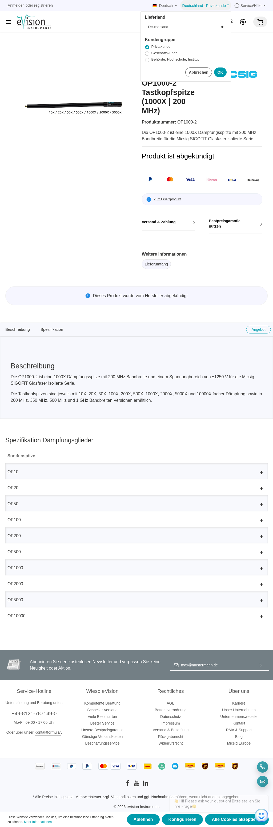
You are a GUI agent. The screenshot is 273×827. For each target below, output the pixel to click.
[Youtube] (137, 785)
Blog (239, 736)
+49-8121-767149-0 (34, 713)
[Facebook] (128, 785)
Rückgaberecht (170, 736)
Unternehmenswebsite (238, 716)
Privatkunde (161, 47)
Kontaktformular (48, 732)
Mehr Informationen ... (39, 822)
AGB (171, 703)
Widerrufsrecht (170, 743)
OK (220, 72)
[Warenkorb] (260, 22)
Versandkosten (123, 797)
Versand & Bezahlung (171, 730)
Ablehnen (143, 819)
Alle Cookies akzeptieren (237, 819)
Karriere (239, 703)
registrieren (43, 5)
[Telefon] (262, 767)
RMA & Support (239, 730)
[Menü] (8, 22)
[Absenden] (260, 665)
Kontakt (238, 723)
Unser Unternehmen (239, 710)
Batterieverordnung (170, 710)
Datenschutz (170, 716)
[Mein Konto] (231, 22)
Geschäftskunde (164, 53)
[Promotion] (243, 22)
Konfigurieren (182, 819)
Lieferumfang (156, 264)
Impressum (170, 723)
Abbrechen (198, 72)
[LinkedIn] (145, 785)
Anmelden (16, 5)
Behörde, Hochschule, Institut (175, 59)
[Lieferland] (186, 27)
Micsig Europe (239, 743)
